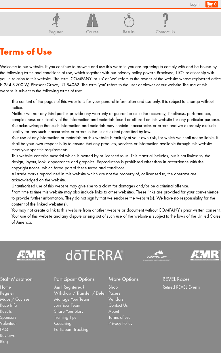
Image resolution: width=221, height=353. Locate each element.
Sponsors (8, 317)
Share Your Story (68, 311)
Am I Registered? (69, 287)
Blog (4, 341)
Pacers (114, 293)
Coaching (62, 323)
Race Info (8, 305)
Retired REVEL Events (181, 287)
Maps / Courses (15, 299)
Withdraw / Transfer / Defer (80, 293)
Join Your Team (67, 305)
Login (195, 4)
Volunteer (8, 323)
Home (5, 287)
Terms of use (119, 317)
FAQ (4, 329)
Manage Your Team (71, 299)
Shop (113, 287)
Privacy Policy (120, 323)
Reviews (7, 335)
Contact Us (118, 305)
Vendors (115, 299)
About (113, 311)
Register (7, 293)
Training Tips (65, 317)
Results (6, 311)
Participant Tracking (71, 329)
